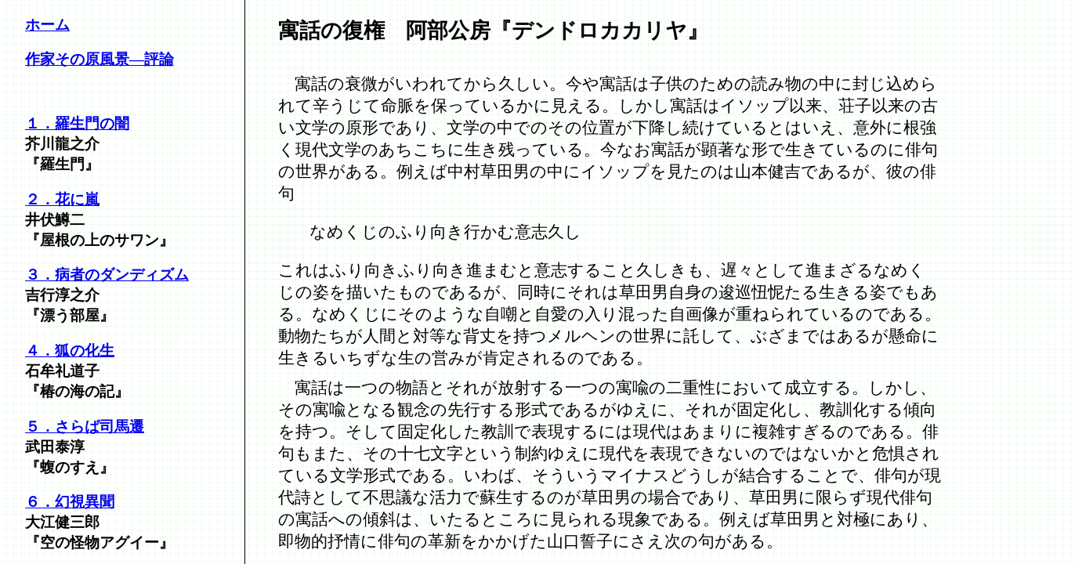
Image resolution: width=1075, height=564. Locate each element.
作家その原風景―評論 (99, 59)
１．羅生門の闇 (77, 123)
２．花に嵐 (62, 199)
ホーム (47, 24)
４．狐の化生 (69, 350)
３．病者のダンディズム (107, 274)
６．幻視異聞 (69, 502)
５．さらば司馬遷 (84, 426)
